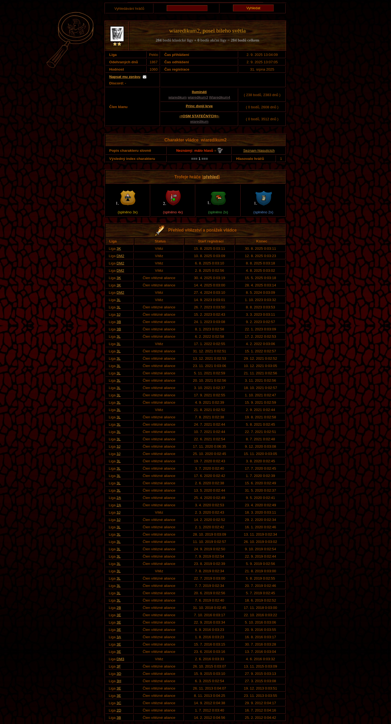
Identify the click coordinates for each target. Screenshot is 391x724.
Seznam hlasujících (259, 150)
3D (118, 674)
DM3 (120, 659)
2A (118, 498)
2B (118, 608)
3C (118, 703)
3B (118, 322)
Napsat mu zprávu (124, 77)
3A (118, 637)
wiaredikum (177, 97)
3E (118, 615)
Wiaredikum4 (219, 97)
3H (118, 681)
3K (118, 248)
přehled (211, 177)
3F (118, 666)
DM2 (120, 256)
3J (118, 314)
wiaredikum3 (198, 97)
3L (118, 300)
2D (118, 710)
